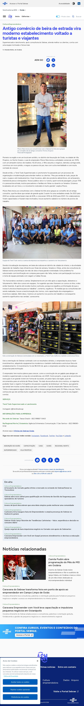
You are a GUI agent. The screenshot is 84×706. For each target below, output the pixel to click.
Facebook (44, 436)
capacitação (29, 446)
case (41, 446)
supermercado (10, 450)
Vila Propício (26, 450)
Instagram (35, 436)
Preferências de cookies (20, 697)
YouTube (59, 436)
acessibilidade (64, 4)
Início (17, 16)
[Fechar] (37, 661)
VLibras (79, 3)
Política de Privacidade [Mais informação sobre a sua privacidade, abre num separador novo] (11, 676)
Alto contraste (73, 3)
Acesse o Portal (23, 635)
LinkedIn (67, 436)
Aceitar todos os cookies (20, 682)
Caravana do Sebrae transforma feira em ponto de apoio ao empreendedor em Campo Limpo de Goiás (35, 591)
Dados (66, 680)
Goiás (48, 446)
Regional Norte (62, 446)
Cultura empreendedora (50, 681)
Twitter (52, 436)
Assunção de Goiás (12, 446)
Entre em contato (67, 667)
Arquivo (75, 680)
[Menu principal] (4, 16)
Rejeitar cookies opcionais (20, 689)
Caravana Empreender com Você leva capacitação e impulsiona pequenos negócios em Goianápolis (38, 609)
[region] (20, 681)
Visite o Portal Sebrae (66, 691)
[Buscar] (76, 16)
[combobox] (23, 10)
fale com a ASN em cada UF (43, 473)
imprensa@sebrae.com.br (63, 471)
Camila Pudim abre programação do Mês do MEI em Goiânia (64, 562)
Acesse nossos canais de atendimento (51, 469)
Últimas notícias (47, 667)
